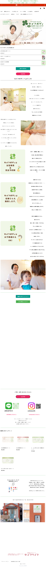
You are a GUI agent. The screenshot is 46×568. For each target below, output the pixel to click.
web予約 (23, 396)
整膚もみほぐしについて (23, 296)
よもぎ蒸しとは (15, 11)
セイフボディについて (4, 14)
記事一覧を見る (23, 68)
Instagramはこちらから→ (34, 414)
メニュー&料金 (23, 11)
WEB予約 (23, 74)
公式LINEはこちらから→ (12, 414)
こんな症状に (30, 11)
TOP (1, 11)
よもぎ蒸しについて (22, 301)
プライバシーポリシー (5, 561)
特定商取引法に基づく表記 (15, 561)
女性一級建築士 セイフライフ (26, 14)
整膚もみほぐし (7, 11)
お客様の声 (36, 11)
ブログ (17, 14)
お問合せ (13, 14)
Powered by (23, 565)
